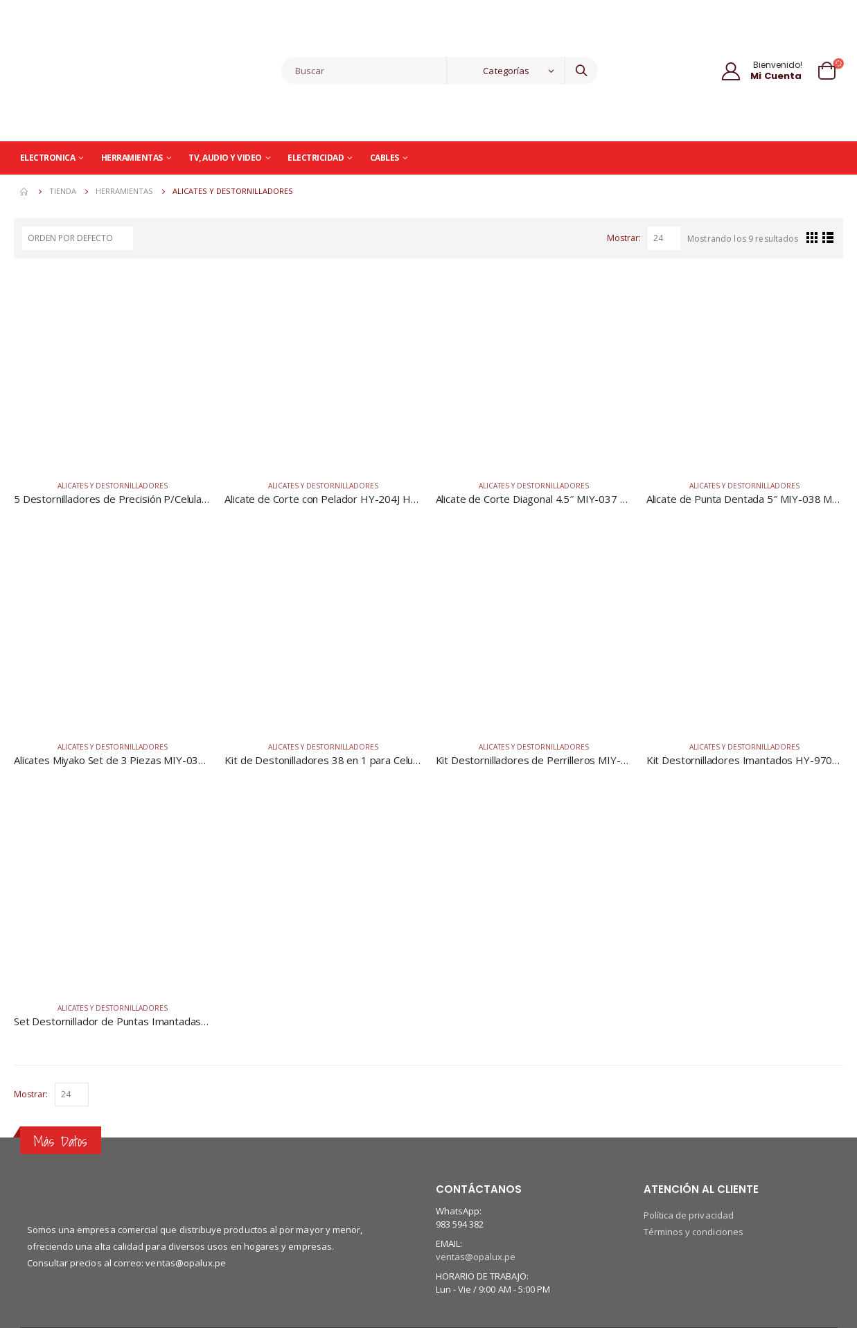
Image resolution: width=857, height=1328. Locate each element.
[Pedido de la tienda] (77, 238)
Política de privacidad (689, 1215)
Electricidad (316, 157)
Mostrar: (624, 238)
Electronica (48, 157)
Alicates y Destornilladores (113, 485)
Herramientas (132, 157)
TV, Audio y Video (225, 157)
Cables (384, 157)
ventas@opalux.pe (476, 1256)
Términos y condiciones (693, 1231)
